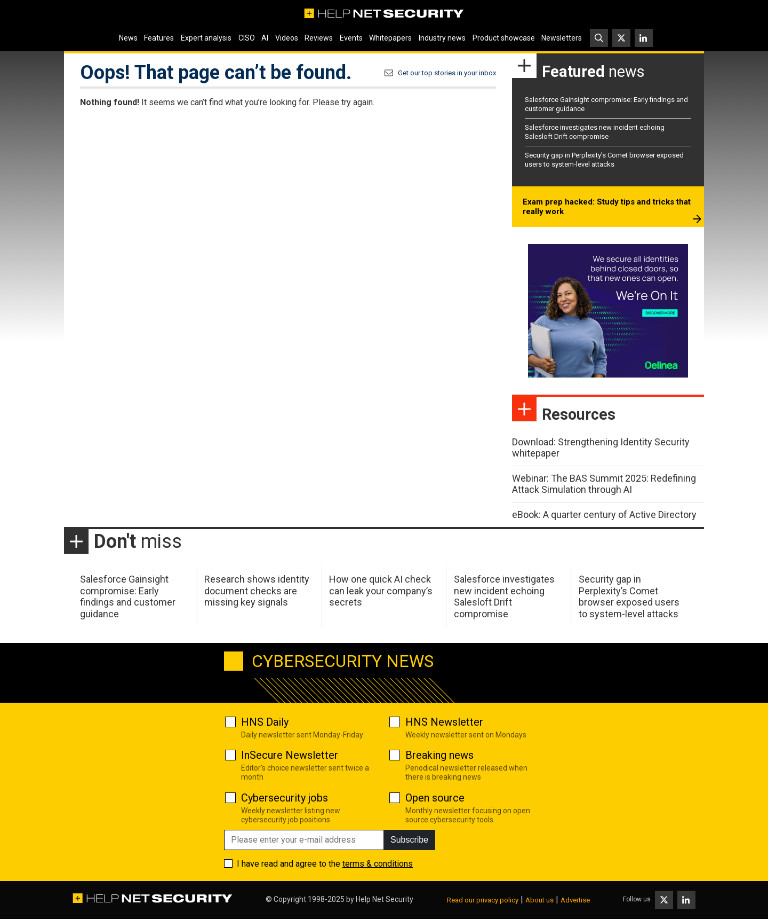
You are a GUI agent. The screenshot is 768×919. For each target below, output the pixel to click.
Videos (286, 38)
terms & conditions (377, 864)
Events (351, 38)
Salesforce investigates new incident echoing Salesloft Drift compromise (595, 131)
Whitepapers (390, 38)
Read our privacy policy (482, 900)
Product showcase (504, 38)
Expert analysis (206, 38)
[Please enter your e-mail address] (304, 840)
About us (539, 900)
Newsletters (561, 38)
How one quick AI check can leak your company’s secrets (381, 591)
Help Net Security (384, 899)
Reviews (319, 38)
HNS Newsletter (444, 722)
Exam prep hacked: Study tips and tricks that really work (607, 206)
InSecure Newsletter (289, 755)
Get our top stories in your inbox (447, 72)
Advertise (575, 900)
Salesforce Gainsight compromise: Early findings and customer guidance (127, 596)
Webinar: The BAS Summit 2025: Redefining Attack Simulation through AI (604, 484)
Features (159, 38)
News (128, 38)
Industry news (442, 38)
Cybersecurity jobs (284, 797)
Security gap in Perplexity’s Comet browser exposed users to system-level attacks (604, 159)
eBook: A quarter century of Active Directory (604, 514)
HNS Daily (265, 722)
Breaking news (439, 755)
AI (264, 38)
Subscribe (409, 839)
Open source (435, 797)
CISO (246, 38)
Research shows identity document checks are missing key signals (256, 591)
